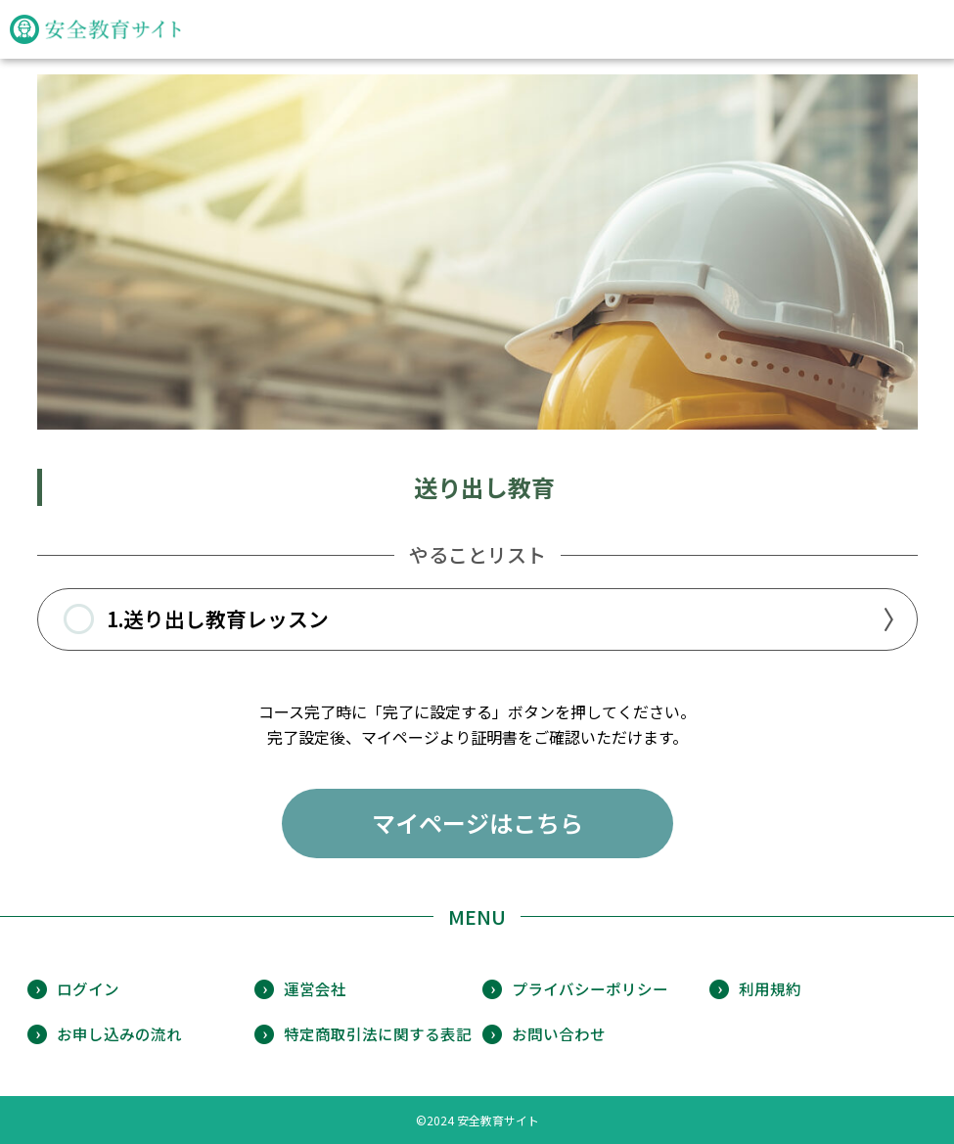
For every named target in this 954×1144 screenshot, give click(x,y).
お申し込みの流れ (119, 1033)
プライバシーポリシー (590, 988)
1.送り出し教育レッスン (196, 619)
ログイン (88, 988)
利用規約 (770, 988)
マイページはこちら (477, 822)
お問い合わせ (559, 1033)
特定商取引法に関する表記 (378, 1033)
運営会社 (315, 988)
